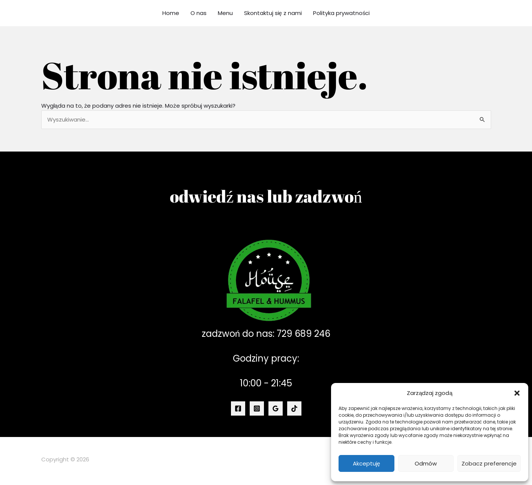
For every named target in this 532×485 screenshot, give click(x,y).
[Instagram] (257, 408)
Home (170, 13)
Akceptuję (366, 463)
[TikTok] (294, 408)
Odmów (426, 463)
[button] (517, 393)
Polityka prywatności (341, 13)
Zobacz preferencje (489, 463)
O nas (198, 13)
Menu (225, 13)
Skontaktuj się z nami (273, 13)
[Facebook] (238, 408)
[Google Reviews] (275, 408)
